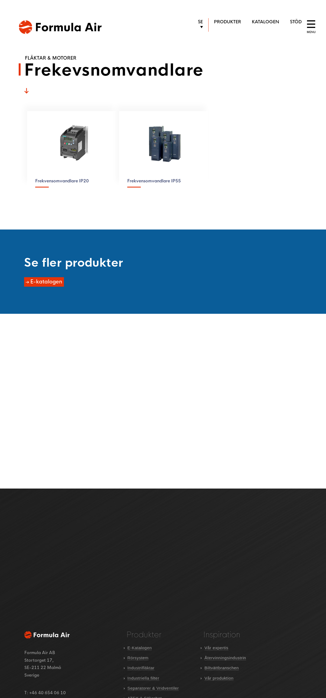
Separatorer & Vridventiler (153, 688)
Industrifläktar (141, 667)
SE (200, 22)
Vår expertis (216, 647)
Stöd (296, 22)
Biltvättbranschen (221, 667)
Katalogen (265, 22)
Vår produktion (218, 678)
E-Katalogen (140, 647)
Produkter (227, 22)
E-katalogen (45, 282)
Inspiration (221, 634)
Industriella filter (143, 678)
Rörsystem (138, 657)
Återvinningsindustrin (225, 657)
